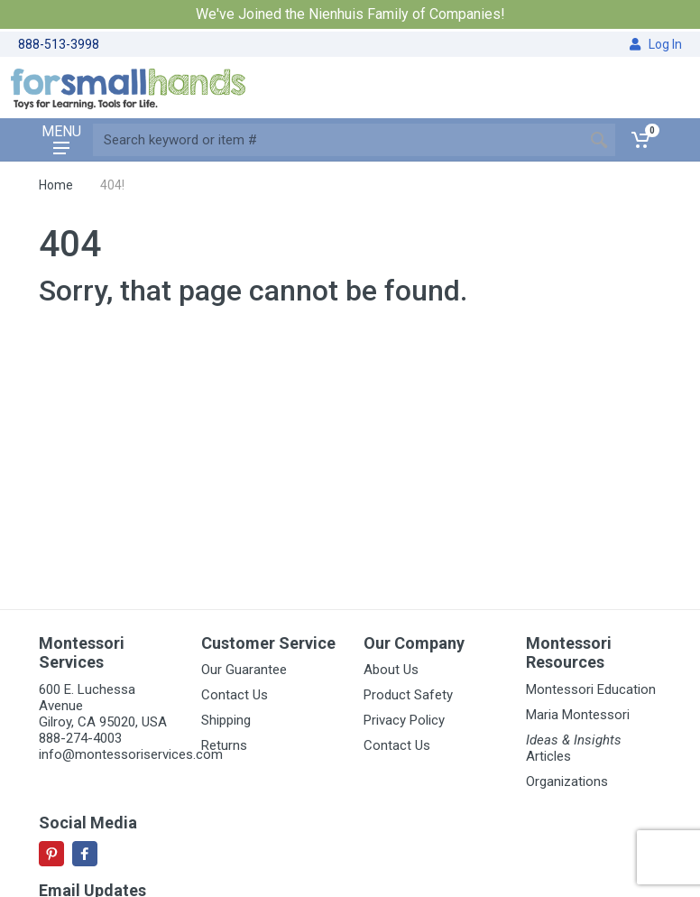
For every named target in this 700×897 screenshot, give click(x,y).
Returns (224, 745)
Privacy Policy (404, 720)
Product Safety (408, 695)
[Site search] (338, 140)
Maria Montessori (578, 715)
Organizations (567, 781)
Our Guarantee (244, 669)
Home (56, 185)
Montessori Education (591, 689)
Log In (656, 44)
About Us (391, 669)
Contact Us (234, 695)
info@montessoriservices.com (131, 754)
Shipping (226, 720)
